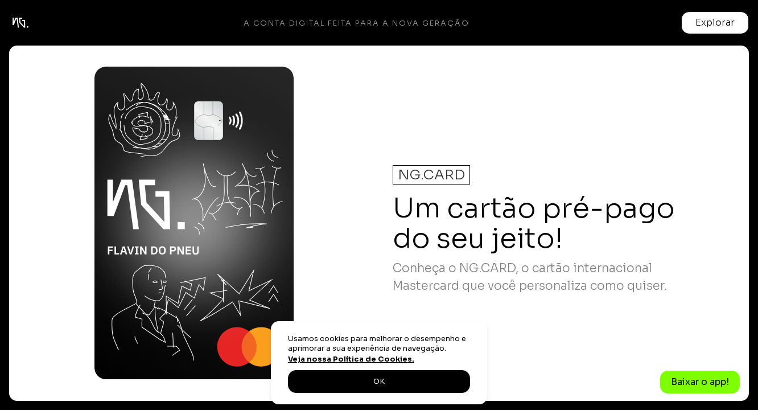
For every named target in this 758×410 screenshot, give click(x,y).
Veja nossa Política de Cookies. (351, 359)
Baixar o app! (700, 382)
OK (379, 381)
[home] (20, 22)
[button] (715, 22)
